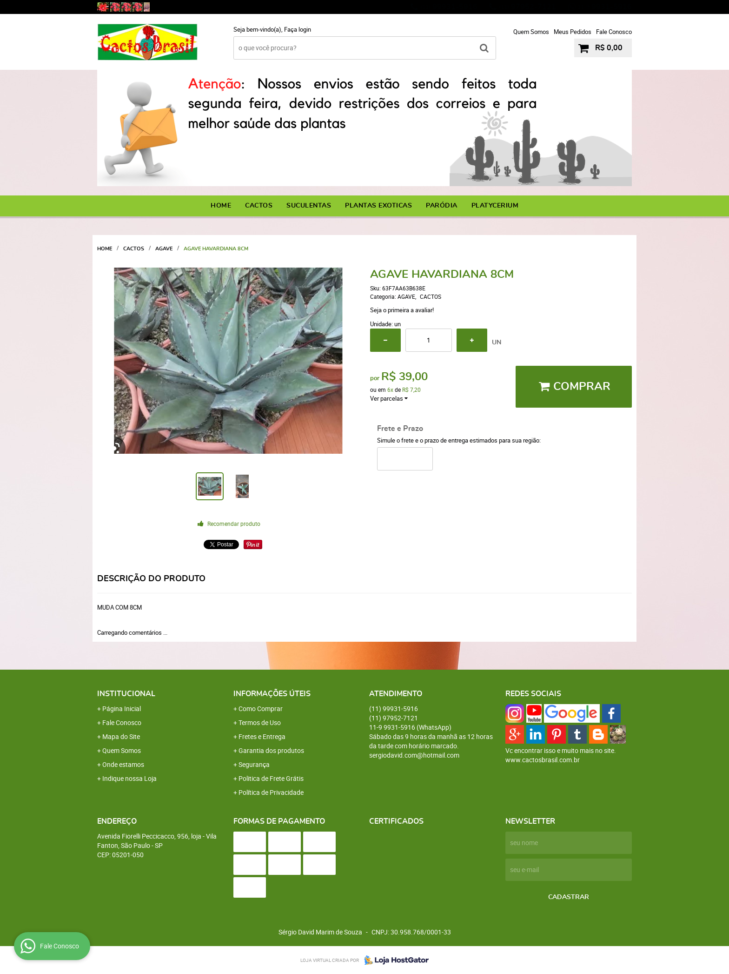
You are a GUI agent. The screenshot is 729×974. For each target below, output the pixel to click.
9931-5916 (604, 7)
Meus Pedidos (572, 31)
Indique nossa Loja (129, 778)
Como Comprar (261, 708)
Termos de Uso (260, 722)
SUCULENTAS (308, 205)
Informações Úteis (272, 694)
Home (221, 205)
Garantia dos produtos (271, 750)
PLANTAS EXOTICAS (378, 205)
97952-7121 (527, 7)
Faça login (297, 29)
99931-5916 (448, 7)
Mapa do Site (121, 736)
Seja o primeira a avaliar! (402, 310)
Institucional (126, 694)
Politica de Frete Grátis (271, 778)
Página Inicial (121, 708)
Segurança (254, 764)
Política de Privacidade (271, 792)
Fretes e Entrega (262, 736)
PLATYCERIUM (495, 205)
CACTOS (258, 205)
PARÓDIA (441, 205)
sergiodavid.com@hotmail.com (414, 755)
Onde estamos (123, 764)
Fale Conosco (614, 31)
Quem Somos (531, 31)
